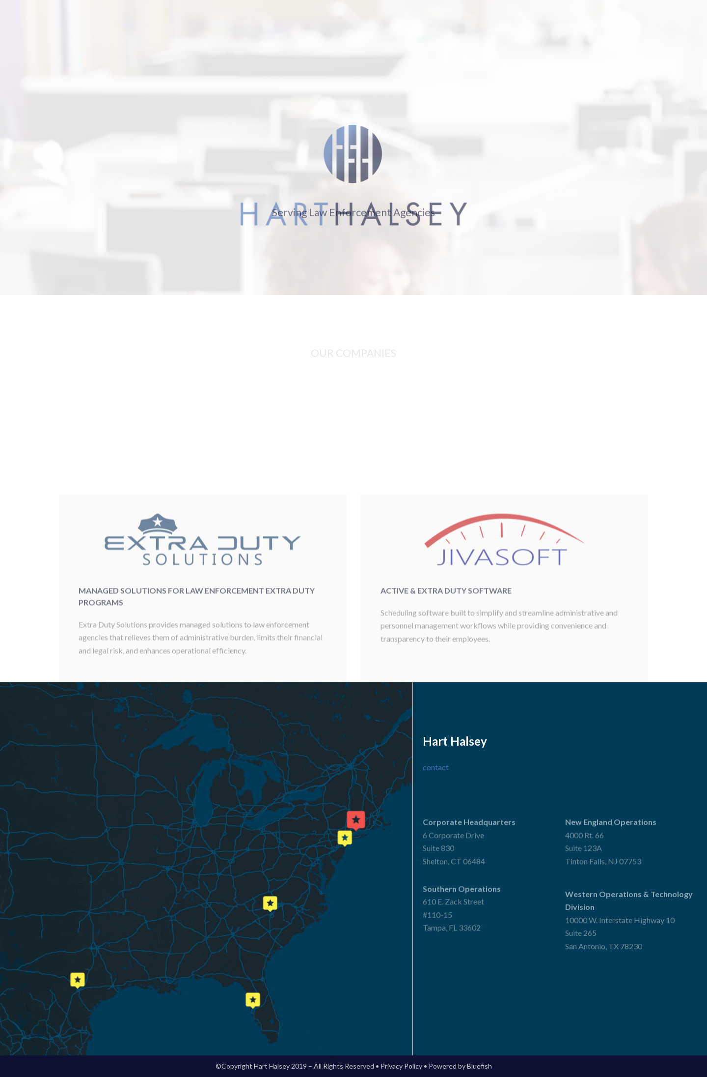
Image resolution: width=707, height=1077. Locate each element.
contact (436, 767)
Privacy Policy (401, 1066)
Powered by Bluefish (460, 1066)
